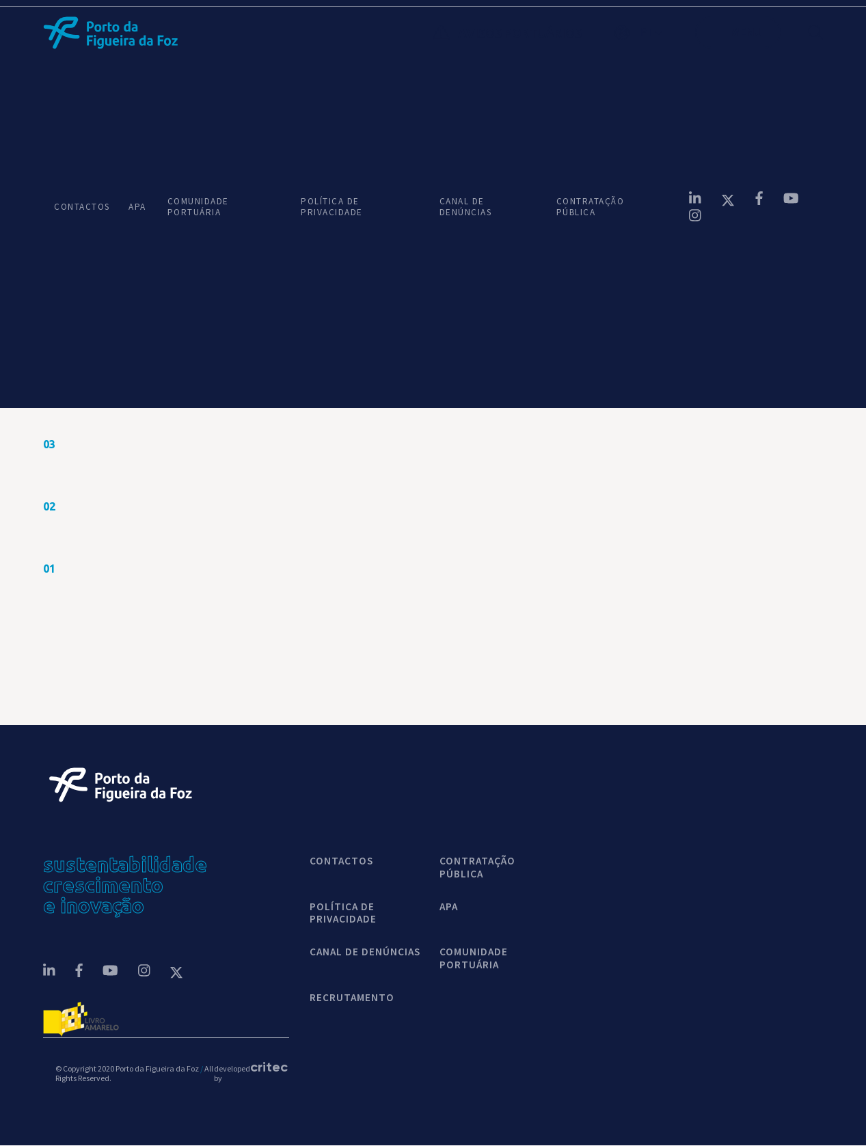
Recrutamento (352, 998)
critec (264, 1067)
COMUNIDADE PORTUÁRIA (198, 207)
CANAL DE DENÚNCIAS (465, 207)
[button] (654, 32)
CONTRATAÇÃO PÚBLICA (590, 207)
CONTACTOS (80, 207)
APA (136, 207)
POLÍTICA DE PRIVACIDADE (332, 207)
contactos (341, 862)
